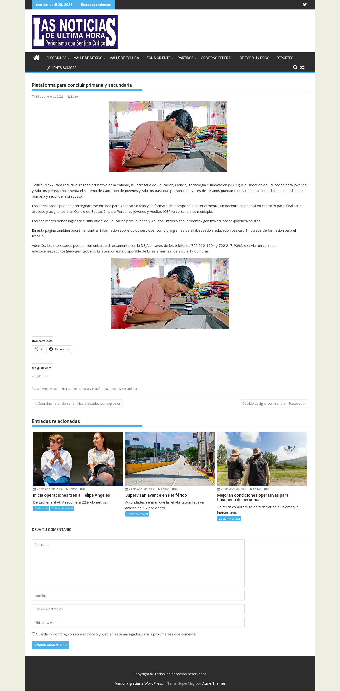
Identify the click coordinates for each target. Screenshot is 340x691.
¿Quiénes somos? (61, 68)
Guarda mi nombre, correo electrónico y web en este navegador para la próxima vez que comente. (116, 634)
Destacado (41, 508)
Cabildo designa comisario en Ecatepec (272, 403)
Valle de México (88, 58)
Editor (73, 97)
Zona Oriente (158, 58)
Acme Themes (214, 683)
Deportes (285, 58)
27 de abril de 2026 (48, 489)
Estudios (71, 389)
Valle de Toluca (124, 58)
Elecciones (57, 58)
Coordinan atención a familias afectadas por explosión (79, 403)
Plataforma (99, 389)
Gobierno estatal (47, 389)
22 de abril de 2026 (232, 489)
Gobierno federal (217, 58)
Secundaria (129, 389)
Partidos (186, 58)
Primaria (114, 389)
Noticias (84, 389)
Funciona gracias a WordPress (138, 683)
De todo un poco (254, 58)
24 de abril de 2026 (140, 489)
